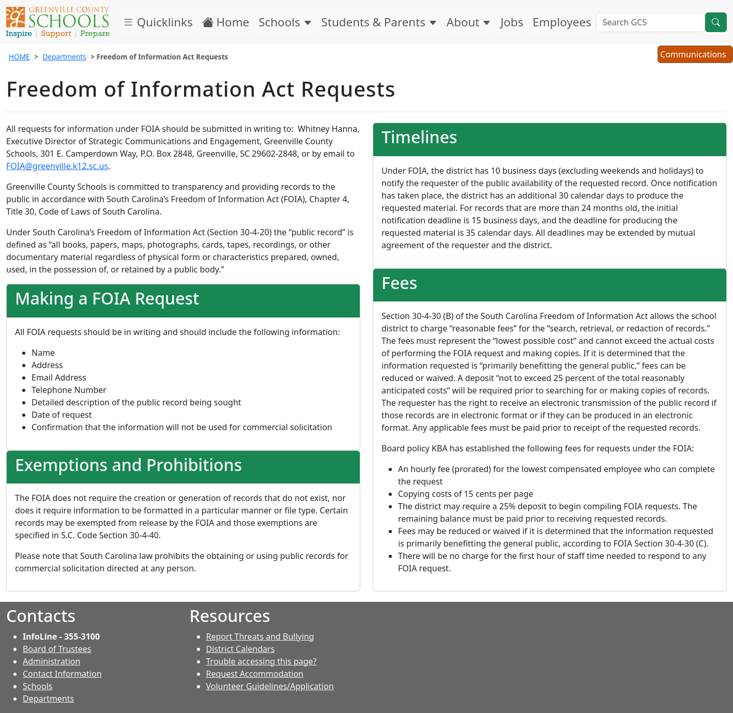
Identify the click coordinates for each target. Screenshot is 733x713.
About (469, 22)
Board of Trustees (57, 649)
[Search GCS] (650, 22)
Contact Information (62, 673)
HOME (19, 57)
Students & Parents (379, 22)
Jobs (511, 22)
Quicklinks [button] (158, 22)
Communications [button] (695, 55)
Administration (51, 661)
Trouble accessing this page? (261, 661)
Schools (285, 22)
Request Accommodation (254, 673)
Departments (64, 57)
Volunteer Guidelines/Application (270, 686)
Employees (561, 22)
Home (226, 22)
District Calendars (240, 649)
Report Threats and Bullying (260, 636)
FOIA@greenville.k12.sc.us (57, 166)
